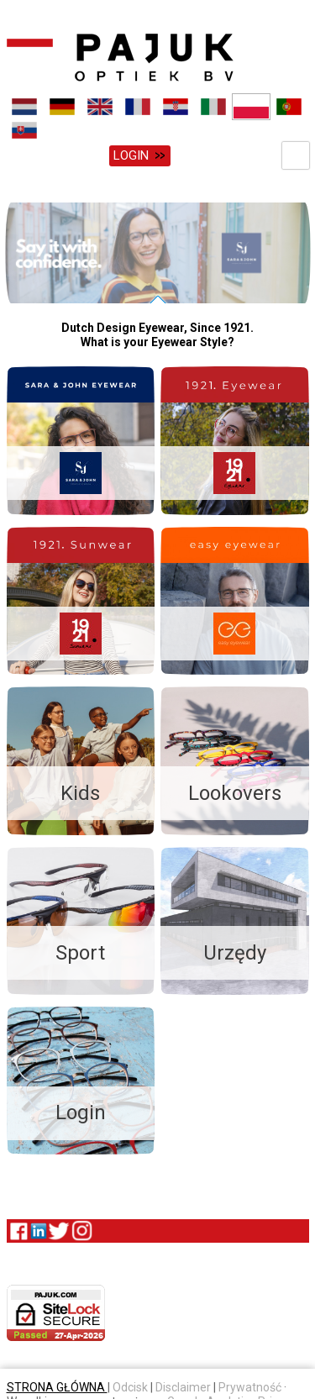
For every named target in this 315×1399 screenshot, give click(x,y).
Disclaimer (183, 1384)
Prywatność (249, 1384)
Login (131, 155)
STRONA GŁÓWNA (57, 1384)
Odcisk (130, 1384)
